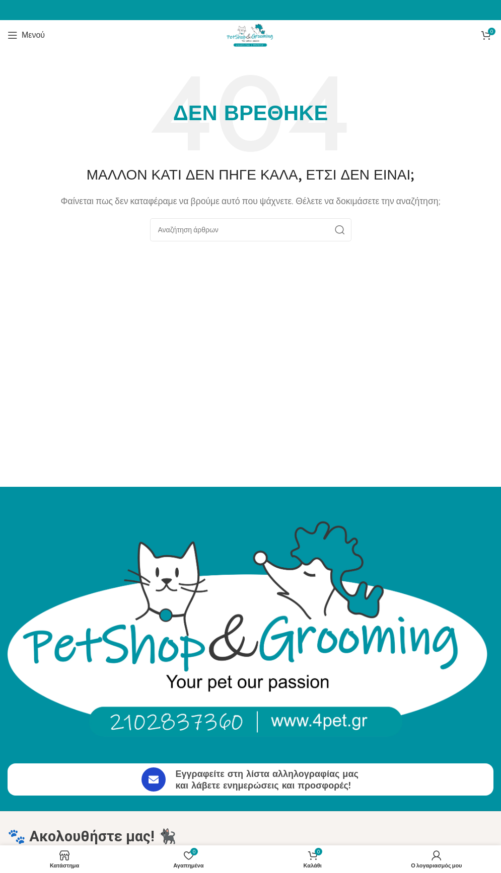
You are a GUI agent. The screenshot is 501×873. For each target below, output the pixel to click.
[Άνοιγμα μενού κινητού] (26, 35)
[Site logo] (250, 34)
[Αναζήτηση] (250, 229)
